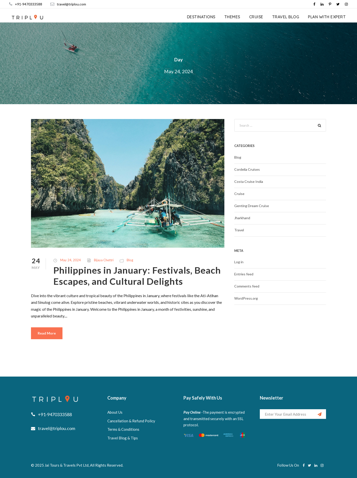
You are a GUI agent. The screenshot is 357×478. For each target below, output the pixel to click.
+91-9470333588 (28, 4)
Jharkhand (242, 218)
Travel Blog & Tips (122, 438)
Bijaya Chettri (104, 260)
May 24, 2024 (70, 260)
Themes (232, 16)
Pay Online (192, 412)
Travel (239, 230)
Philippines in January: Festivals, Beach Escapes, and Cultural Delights (137, 275)
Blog (130, 260)
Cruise (256, 16)
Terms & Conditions (123, 429)
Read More (47, 333)
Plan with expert (327, 16)
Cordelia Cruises (247, 169)
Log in (238, 262)
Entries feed (243, 274)
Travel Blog (285, 16)
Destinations (201, 16)
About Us (114, 412)
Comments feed (246, 286)
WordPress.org (246, 298)
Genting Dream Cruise (251, 206)
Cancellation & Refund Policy (131, 421)
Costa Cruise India (248, 181)
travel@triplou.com (71, 4)
